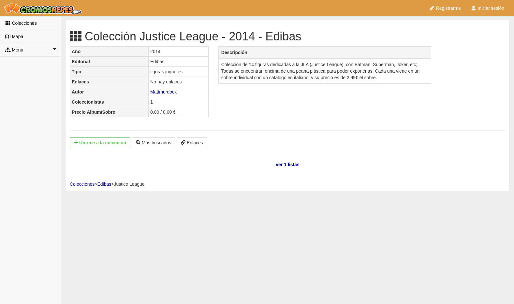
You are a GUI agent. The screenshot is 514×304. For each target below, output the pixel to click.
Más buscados (153, 142)
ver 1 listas (287, 164)
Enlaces (192, 142)
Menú (30, 49)
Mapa (14, 36)
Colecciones (21, 23)
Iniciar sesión (487, 8)
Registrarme (445, 8)
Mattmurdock (163, 91)
